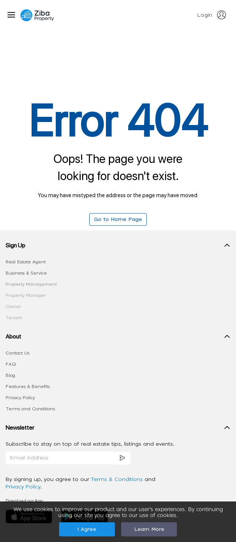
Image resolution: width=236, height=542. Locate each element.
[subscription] (122, 458)
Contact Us (17, 353)
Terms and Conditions (30, 409)
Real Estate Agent (26, 262)
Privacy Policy (20, 397)
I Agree (86, 529)
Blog (10, 375)
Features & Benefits (28, 386)
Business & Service (26, 273)
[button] (118, 247)
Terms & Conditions (118, 479)
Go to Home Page (118, 219)
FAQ (11, 364)
